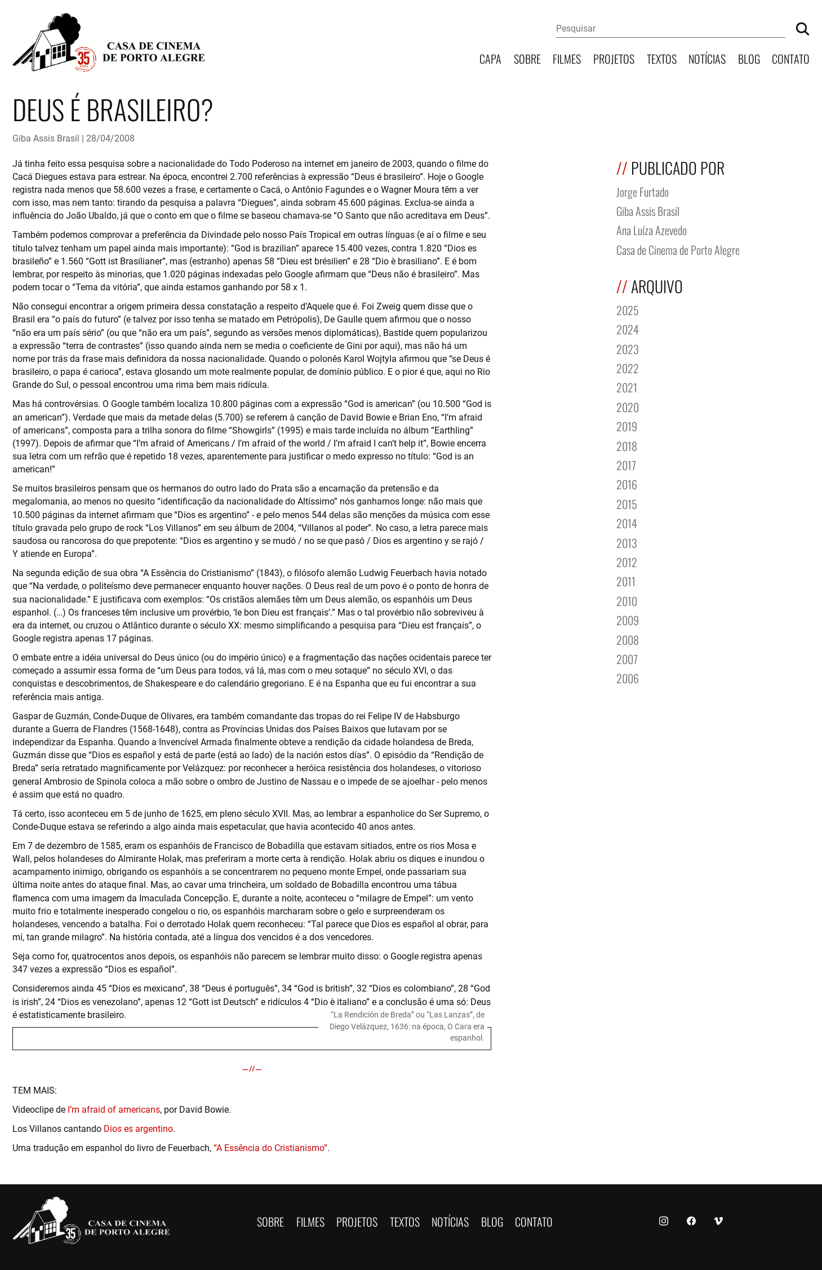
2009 (627, 619)
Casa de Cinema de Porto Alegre (678, 249)
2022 (627, 367)
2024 (627, 328)
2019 (626, 425)
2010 (626, 600)
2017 (626, 464)
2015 (626, 503)
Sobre (527, 58)
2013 (626, 542)
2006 (627, 677)
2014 (626, 522)
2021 (626, 386)
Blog (749, 58)
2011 (626, 580)
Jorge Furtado (642, 191)
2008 (627, 639)
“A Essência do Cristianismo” (270, 1147)
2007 (627, 658)
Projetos (613, 58)
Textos (662, 58)
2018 (626, 445)
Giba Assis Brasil (45, 138)
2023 (627, 348)
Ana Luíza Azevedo (651, 229)
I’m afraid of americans (114, 1109)
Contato (791, 58)
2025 (627, 309)
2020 (627, 406)
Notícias (707, 58)
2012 (626, 561)
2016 (626, 483)
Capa (490, 58)
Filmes (567, 58)
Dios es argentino (138, 1128)
